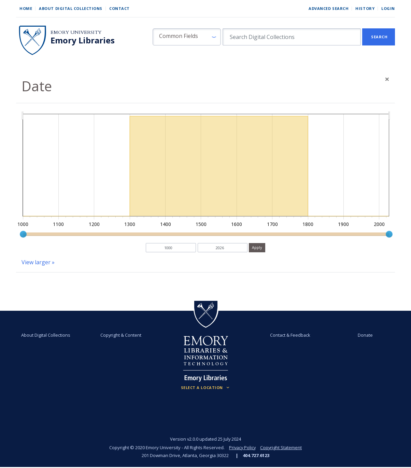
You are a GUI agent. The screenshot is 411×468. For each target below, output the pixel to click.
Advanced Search (329, 8)
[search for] (292, 36)
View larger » (38, 262)
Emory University (76, 32)
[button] (187, 36)
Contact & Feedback (290, 335)
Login (388, 8)
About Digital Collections (70, 8)
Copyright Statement (281, 447)
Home (25, 8)
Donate (364, 335)
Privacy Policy (242, 447)
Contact (119, 8)
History (364, 8)
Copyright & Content (121, 335)
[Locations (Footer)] (205, 388)
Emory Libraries (83, 40)
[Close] (387, 79)
